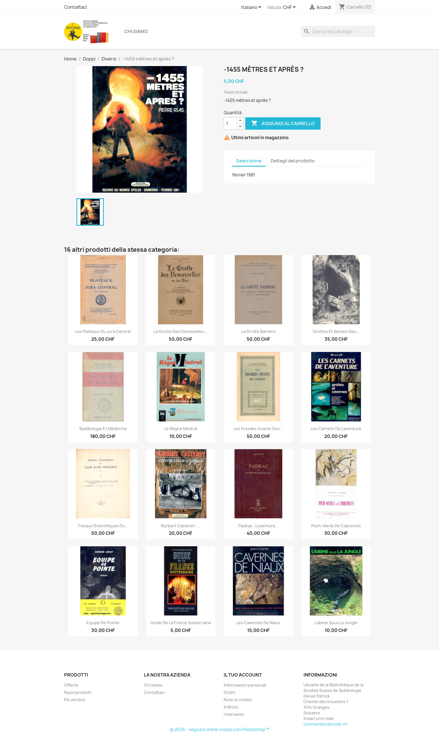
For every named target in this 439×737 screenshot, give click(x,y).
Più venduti (74, 699)
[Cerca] (338, 31)
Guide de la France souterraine (180, 622)
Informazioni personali (245, 685)
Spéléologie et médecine (103, 428)
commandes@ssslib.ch (325, 724)
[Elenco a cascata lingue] (252, 7)
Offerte (71, 685)
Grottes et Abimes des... (336, 331)
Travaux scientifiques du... (103, 525)
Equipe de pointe (103, 622)
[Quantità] (230, 123)
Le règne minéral (180, 428)
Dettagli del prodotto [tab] (293, 161)
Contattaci (75, 7)
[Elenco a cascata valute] (290, 7)
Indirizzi (231, 707)
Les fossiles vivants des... (258, 428)
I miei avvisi (234, 714)
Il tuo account (243, 675)
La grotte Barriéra (258, 331)
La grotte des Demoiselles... (180, 331)
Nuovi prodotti (77, 692)
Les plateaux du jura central (102, 331)
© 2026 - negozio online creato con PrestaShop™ (219, 730)
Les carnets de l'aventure (336, 428)
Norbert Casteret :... (180, 525)
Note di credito (238, 699)
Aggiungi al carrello (283, 123)
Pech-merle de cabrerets (336, 525)
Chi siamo (136, 31)
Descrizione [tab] (248, 161)
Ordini (229, 692)
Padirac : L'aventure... (258, 525)
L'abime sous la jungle (336, 622)
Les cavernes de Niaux (258, 622)
